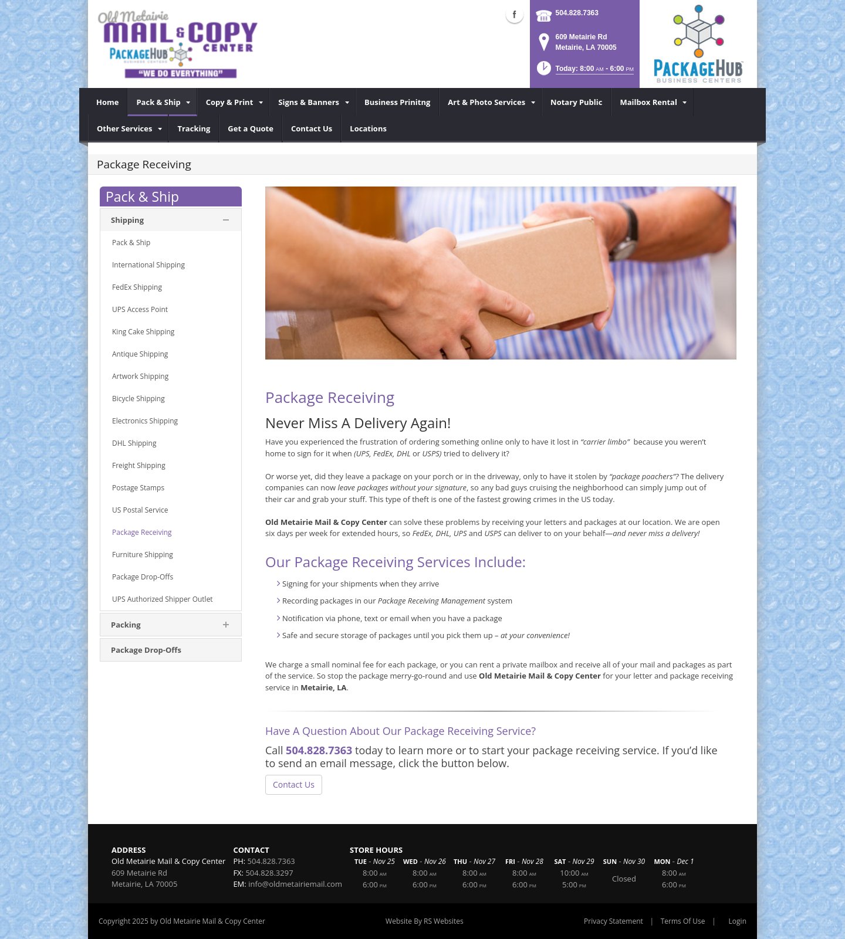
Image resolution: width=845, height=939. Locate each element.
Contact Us (294, 784)
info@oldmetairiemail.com (295, 884)
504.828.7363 (577, 13)
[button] (584, 71)
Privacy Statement (613, 921)
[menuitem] (107, 102)
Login (737, 921)
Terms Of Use (683, 921)
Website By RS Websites (425, 921)
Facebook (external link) (514, 14)
